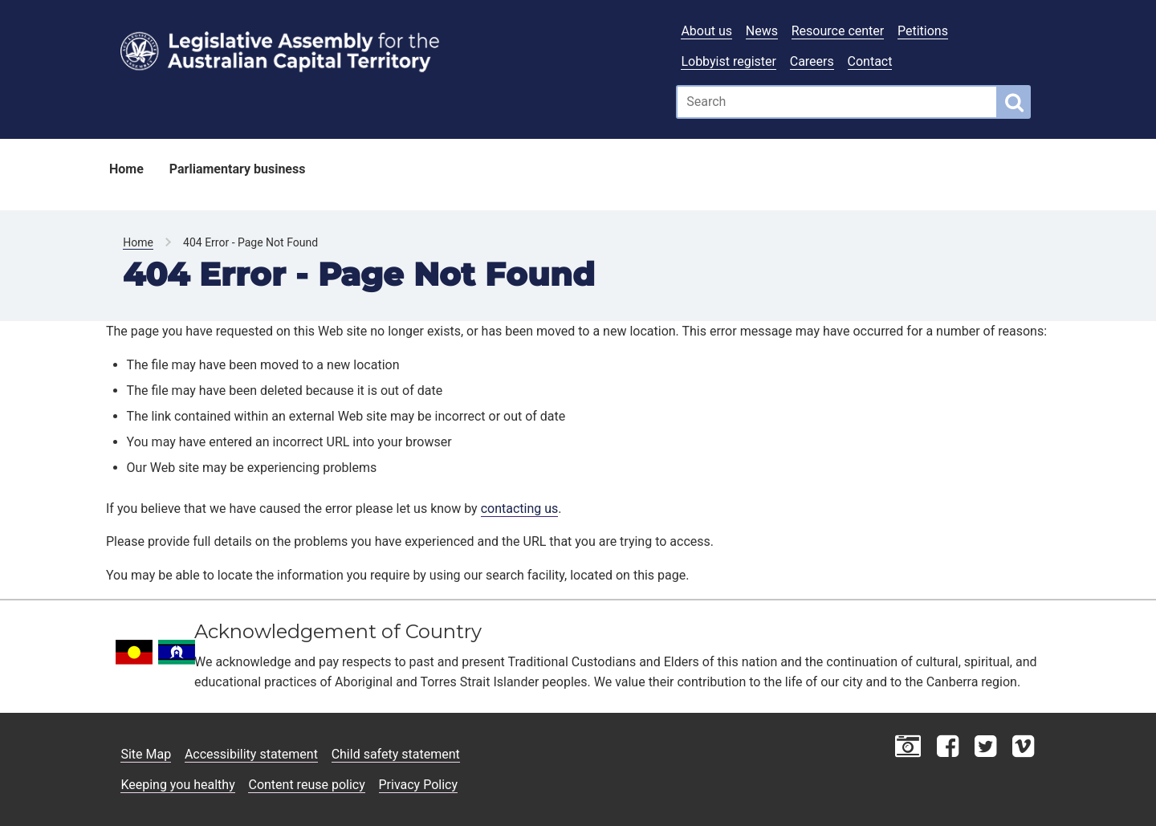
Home (126, 169)
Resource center (838, 31)
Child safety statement (396, 754)
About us (706, 31)
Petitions (923, 31)
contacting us (520, 508)
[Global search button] (1014, 102)
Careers (812, 61)
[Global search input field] (837, 102)
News (762, 31)
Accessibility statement (251, 754)
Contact (870, 61)
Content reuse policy (306, 784)
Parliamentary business (237, 169)
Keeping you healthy (177, 784)
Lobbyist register (728, 61)
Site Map (145, 754)
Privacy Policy (418, 784)
